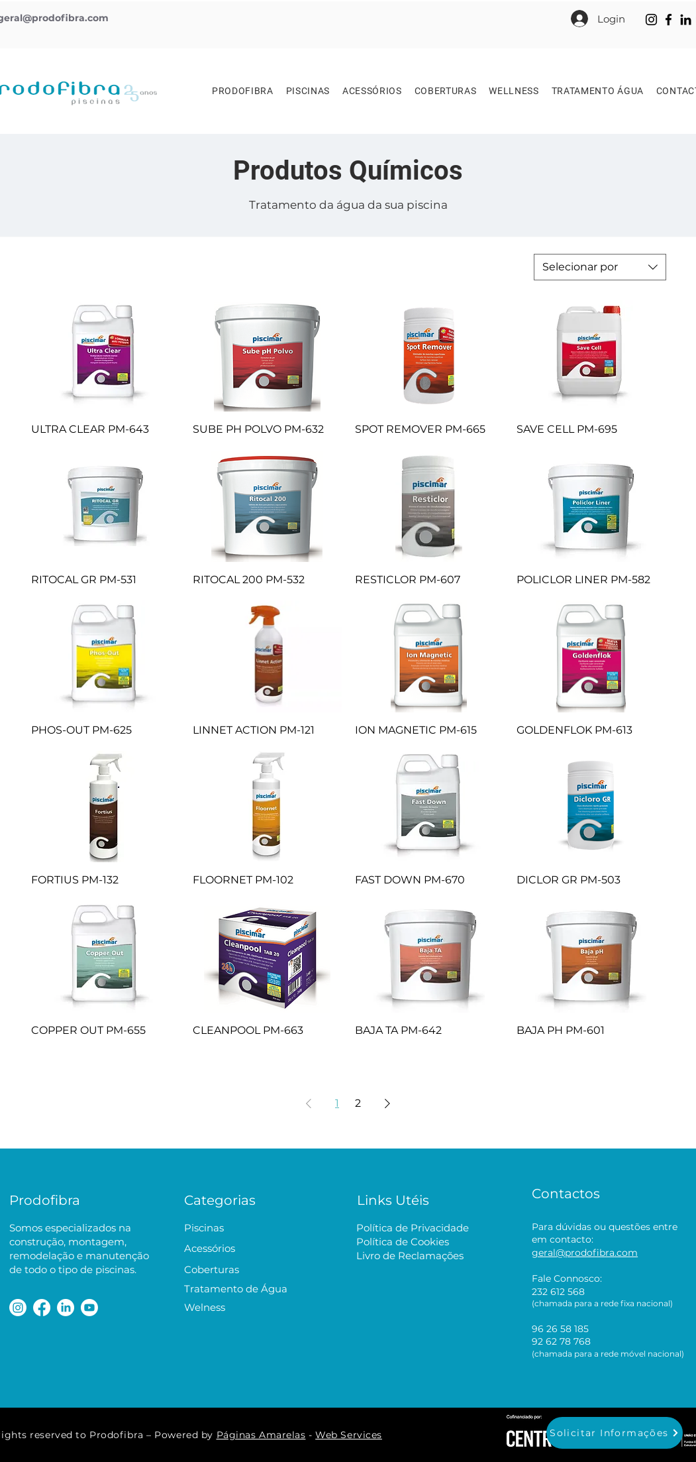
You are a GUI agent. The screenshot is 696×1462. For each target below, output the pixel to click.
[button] (614, 1433)
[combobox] (600, 267)
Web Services (348, 1435)
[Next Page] (387, 1103)
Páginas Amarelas (261, 1435)
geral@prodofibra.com (585, 1253)
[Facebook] (668, 19)
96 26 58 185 (560, 1329)
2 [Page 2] (358, 1103)
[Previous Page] (309, 1103)
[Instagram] (651, 19)
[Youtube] (89, 1307)
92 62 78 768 (561, 1341)
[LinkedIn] (685, 19)
